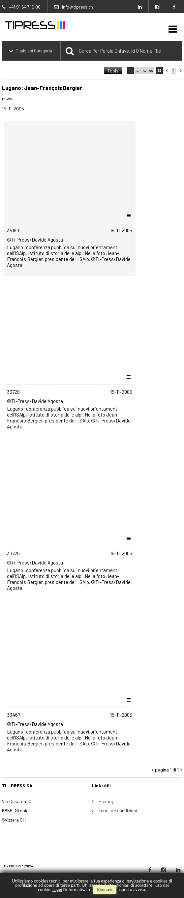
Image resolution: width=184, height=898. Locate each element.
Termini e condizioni (118, 810)
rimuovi (104, 889)
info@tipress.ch (77, 7)
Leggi (57, 889)
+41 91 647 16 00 (25, 7)
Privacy (106, 801)
